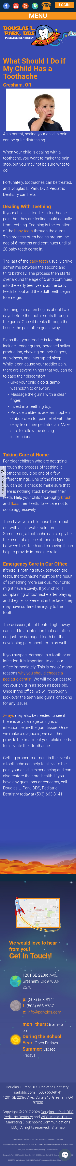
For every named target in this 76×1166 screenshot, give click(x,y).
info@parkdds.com (44, 1012)
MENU (38, 16)
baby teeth (23, 231)
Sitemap (58, 1127)
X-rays (8, 715)
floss (15, 503)
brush (66, 497)
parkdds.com (24, 1092)
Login (64, 5)
